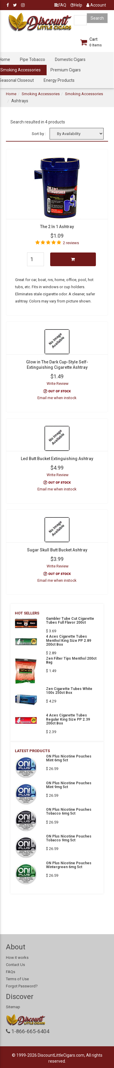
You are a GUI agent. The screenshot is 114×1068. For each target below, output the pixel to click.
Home (11, 94)
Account (96, 5)
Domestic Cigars (70, 59)
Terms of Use (17, 979)
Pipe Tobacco (32, 59)
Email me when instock (57, 398)
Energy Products (59, 80)
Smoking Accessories (41, 94)
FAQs (10, 972)
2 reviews (71, 243)
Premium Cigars (65, 70)
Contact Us (15, 964)
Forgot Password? (22, 986)
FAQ (60, 5)
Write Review (58, 383)
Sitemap (13, 1007)
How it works (17, 957)
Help (76, 5)
